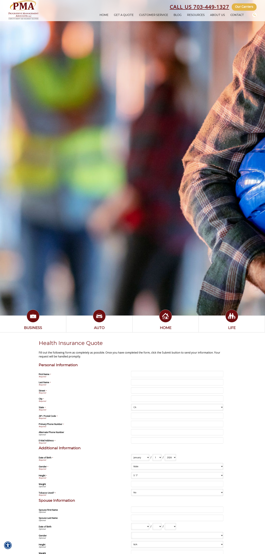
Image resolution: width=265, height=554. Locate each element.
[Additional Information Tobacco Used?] (177, 492)
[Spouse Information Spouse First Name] (177, 509)
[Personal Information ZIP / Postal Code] (177, 416)
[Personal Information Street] (177, 390)
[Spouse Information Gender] (177, 535)
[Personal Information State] (177, 407)
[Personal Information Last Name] (177, 382)
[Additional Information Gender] (177, 466)
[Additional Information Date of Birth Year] (170, 457)
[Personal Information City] (177, 398)
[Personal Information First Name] (177, 374)
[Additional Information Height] (177, 475)
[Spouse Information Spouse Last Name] (177, 518)
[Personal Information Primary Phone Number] (177, 424)
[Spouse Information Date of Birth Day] (157, 526)
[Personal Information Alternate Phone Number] (177, 432)
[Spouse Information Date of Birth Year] (170, 526)
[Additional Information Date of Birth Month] (140, 457)
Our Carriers (244, 7)
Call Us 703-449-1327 (199, 6)
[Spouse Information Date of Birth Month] (140, 526)
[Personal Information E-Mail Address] (177, 440)
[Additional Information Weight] (177, 484)
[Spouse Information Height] (177, 544)
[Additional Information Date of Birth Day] (157, 457)
